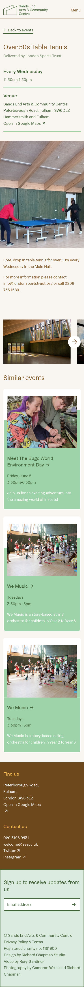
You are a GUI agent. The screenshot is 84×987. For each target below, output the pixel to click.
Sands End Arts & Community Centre (25, 10)
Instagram (12, 857)
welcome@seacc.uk (20, 844)
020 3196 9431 (16, 837)
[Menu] (76, 9)
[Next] (74, 342)
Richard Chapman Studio (43, 954)
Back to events (20, 30)
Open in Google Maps (22, 123)
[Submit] (74, 904)
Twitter (9, 850)
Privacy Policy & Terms (23, 941)
